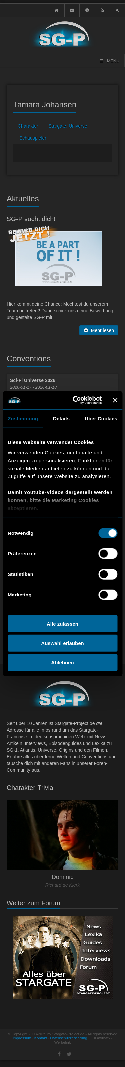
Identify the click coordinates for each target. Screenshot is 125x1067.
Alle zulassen (62, 623)
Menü (109, 61)
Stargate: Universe (67, 126)
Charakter (28, 126)
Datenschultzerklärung (68, 1038)
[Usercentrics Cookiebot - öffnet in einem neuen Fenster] (76, 400)
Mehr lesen (99, 330)
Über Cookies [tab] (101, 418)
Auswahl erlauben (62, 643)
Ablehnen (62, 662)
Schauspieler (32, 138)
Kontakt (40, 1038)
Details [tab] (61, 418)
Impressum (22, 1038)
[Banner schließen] (115, 400)
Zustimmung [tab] (23, 418)
